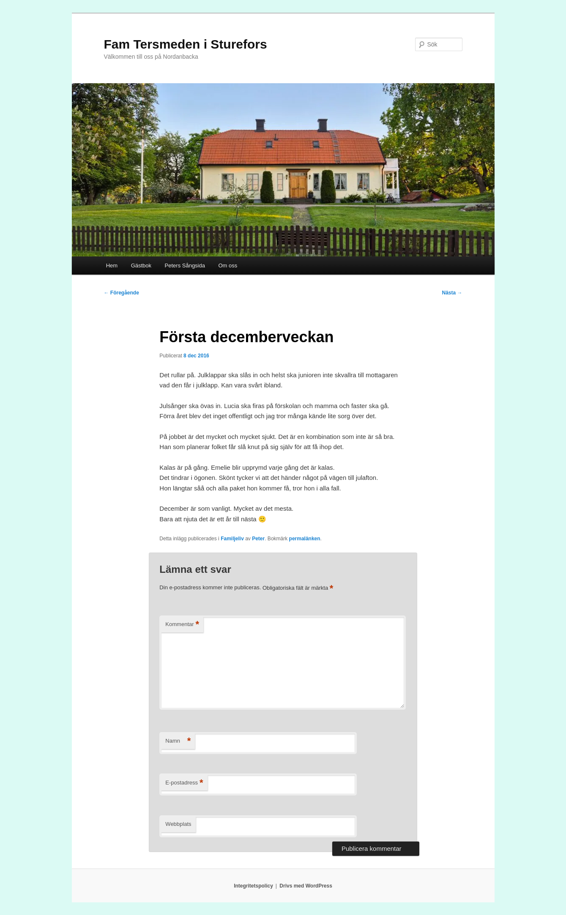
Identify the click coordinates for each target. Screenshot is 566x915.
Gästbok (141, 265)
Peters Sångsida (185, 265)
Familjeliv (232, 539)
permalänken (304, 539)
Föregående (121, 293)
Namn (178, 741)
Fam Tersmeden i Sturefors (185, 44)
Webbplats (178, 824)
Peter (258, 539)
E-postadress (184, 783)
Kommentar (182, 624)
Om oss (227, 265)
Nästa (452, 293)
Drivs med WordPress (305, 886)
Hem (112, 265)
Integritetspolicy (253, 886)
